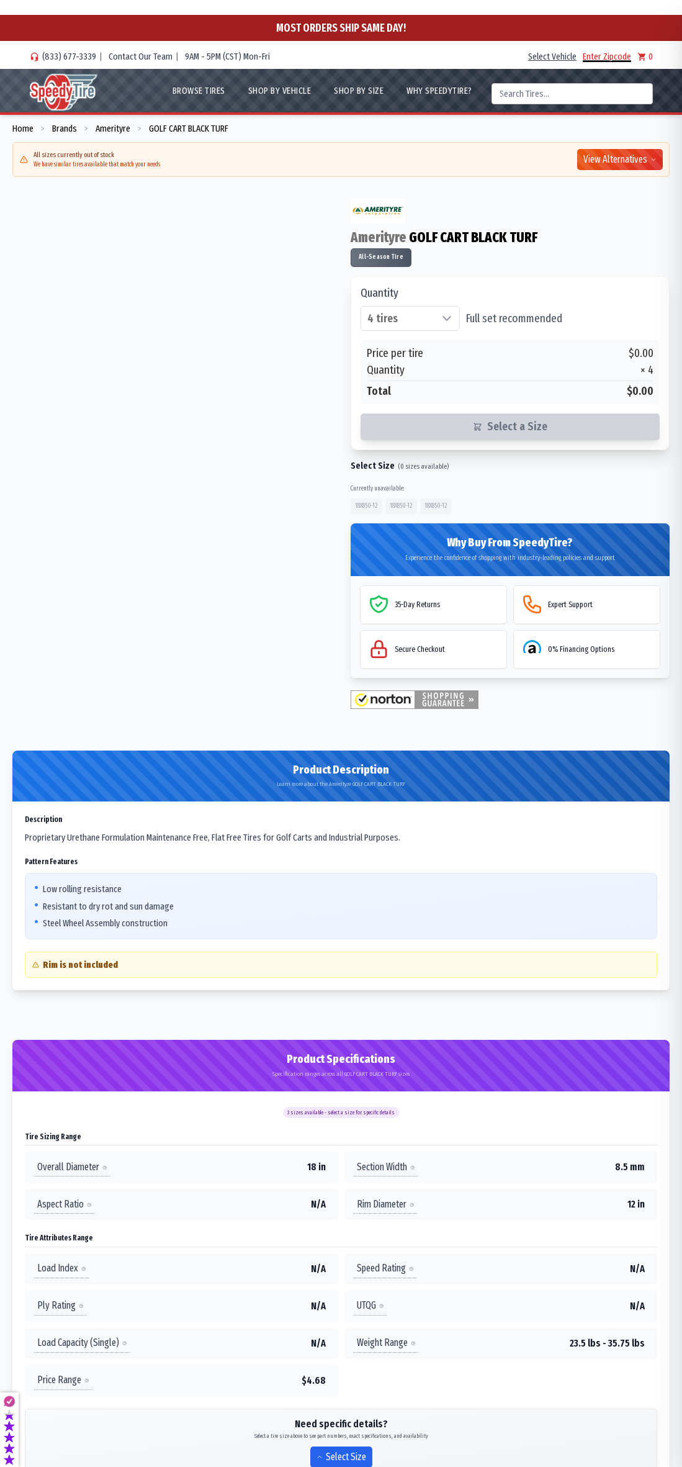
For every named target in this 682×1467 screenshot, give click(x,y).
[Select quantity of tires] (410, 318)
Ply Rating (60, 1305)
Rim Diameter (386, 1204)
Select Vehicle (552, 56)
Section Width (386, 1167)
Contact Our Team (141, 56)
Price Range (63, 1380)
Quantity (379, 293)
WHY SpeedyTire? (439, 90)
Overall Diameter (72, 1167)
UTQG (370, 1305)
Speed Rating (385, 1268)
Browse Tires (199, 90)
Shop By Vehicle (280, 90)
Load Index (61, 1268)
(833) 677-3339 (69, 56)
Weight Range (386, 1342)
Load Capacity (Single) (82, 1342)
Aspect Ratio (64, 1204)
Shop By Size (359, 90)
